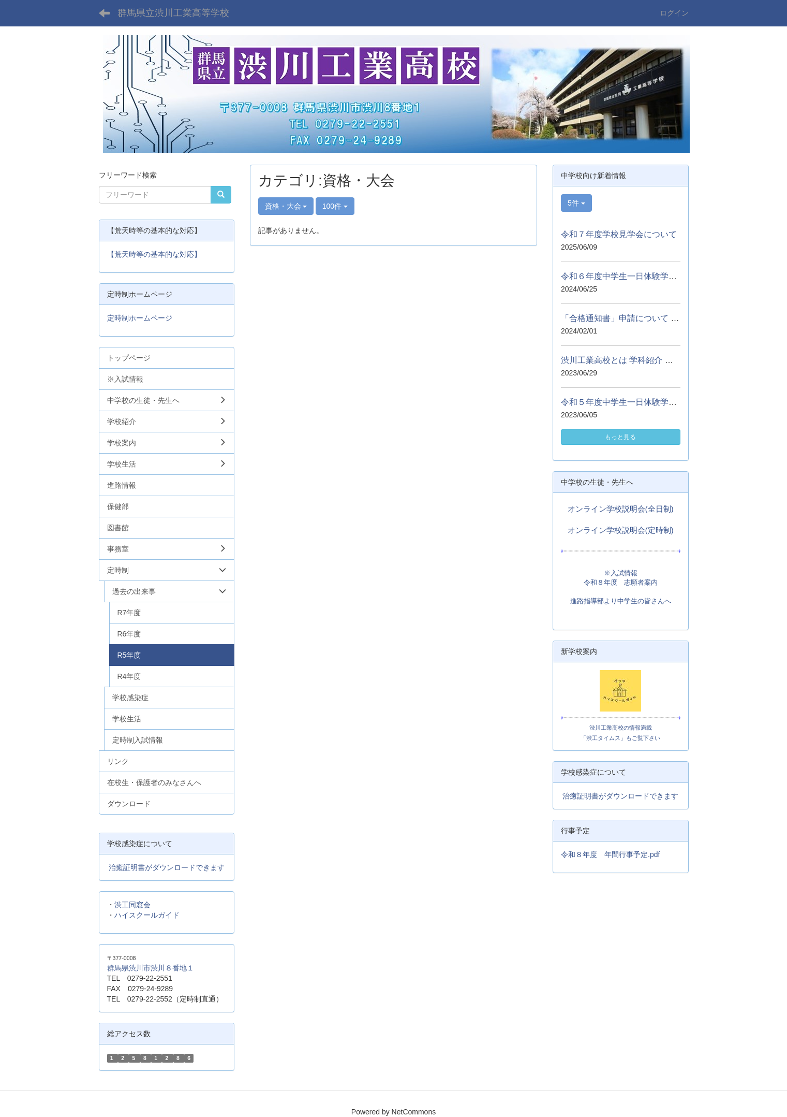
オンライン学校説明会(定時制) (621, 530)
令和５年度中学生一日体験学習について (635, 402)
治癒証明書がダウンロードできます (167, 867)
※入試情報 (620, 573)
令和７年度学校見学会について (619, 234)
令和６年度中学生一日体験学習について (635, 276)
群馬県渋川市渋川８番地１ (150, 968)
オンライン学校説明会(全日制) (621, 509)
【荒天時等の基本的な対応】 (154, 254)
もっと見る (620, 437)
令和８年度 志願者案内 (621, 582)
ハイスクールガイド (147, 915)
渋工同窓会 (132, 905)
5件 (576, 203)
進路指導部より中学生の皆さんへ (620, 601)
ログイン (674, 13)
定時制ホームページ (139, 318)
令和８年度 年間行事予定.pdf (610, 854)
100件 (335, 206)
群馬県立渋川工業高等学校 (173, 13)
